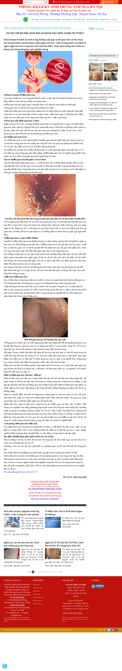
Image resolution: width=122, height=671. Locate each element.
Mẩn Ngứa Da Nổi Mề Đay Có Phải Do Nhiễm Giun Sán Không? (103, 98)
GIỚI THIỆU (34, 19)
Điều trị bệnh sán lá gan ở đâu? (100, 93)
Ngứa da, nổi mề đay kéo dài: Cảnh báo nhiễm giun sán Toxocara (21, 544)
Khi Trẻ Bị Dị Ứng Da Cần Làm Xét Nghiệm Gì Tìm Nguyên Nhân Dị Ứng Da (103, 89)
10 (57, 572)
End (61, 572)
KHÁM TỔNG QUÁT (79, 19)
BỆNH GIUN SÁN (92, 19)
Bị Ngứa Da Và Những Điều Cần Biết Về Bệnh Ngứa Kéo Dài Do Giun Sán (103, 104)
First (29, 572)
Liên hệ (114, 19)
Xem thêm (100, 29)
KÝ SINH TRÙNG (105, 19)
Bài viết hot (95, 84)
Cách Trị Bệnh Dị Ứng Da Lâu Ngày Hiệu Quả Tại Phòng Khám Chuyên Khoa (103, 109)
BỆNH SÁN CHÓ (45, 19)
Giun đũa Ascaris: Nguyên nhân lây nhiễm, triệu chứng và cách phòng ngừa (21, 513)
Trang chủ (8, 28)
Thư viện (93, 60)
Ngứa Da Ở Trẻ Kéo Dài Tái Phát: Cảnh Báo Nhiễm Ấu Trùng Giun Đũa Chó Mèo (64, 544)
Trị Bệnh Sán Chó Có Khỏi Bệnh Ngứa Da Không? (63, 513)
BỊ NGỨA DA (56, 19)
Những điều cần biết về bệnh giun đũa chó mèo (103, 121)
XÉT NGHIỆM (67, 19)
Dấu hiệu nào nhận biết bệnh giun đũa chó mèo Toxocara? (103, 115)
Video (91, 28)
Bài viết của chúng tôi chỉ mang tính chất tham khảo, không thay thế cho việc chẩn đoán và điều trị (75, 619)
